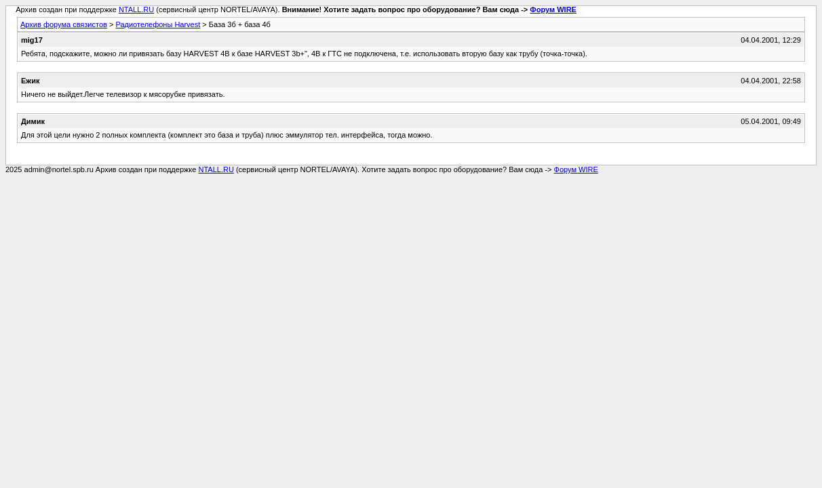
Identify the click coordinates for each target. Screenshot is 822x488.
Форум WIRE (553, 9)
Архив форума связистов (63, 24)
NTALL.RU (136, 9)
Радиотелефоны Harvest (157, 24)
